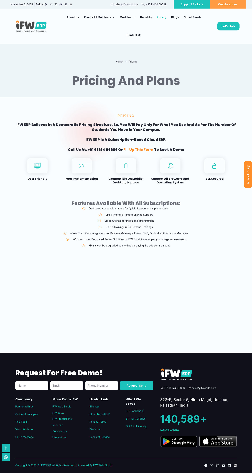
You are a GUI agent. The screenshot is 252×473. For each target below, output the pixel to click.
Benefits (146, 17)
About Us (72, 17)
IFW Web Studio (102, 465)
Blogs (175, 17)
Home (117, 61)
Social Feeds (192, 17)
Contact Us (133, 35)
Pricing (161, 17)
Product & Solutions (99, 17)
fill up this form (138, 155)
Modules (127, 17)
